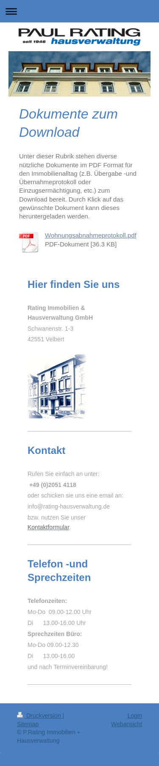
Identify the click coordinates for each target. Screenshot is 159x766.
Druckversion (39, 715)
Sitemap (28, 724)
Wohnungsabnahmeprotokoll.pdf (91, 235)
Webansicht (126, 724)
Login (135, 715)
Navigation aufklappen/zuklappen (79, 11)
